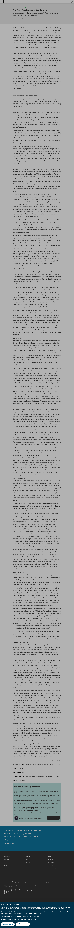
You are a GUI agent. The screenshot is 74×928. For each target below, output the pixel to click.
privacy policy (8, 916)
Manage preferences (6, 919)
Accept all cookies (8, 924)
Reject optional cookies (23, 924)
